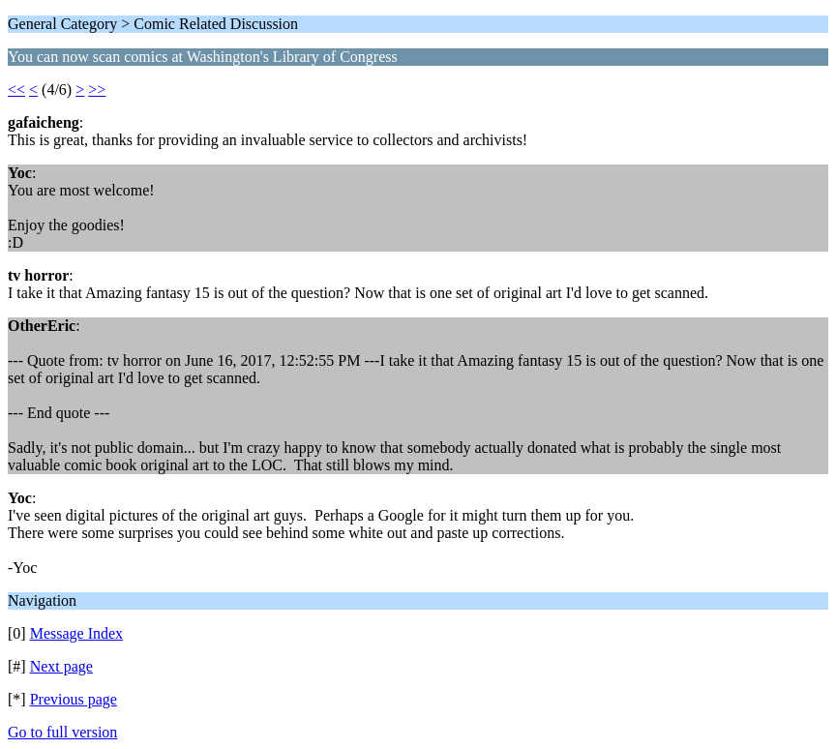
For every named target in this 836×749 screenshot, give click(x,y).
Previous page (73, 699)
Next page (61, 666)
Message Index (76, 633)
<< (16, 89)
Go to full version (62, 732)
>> (96, 89)
